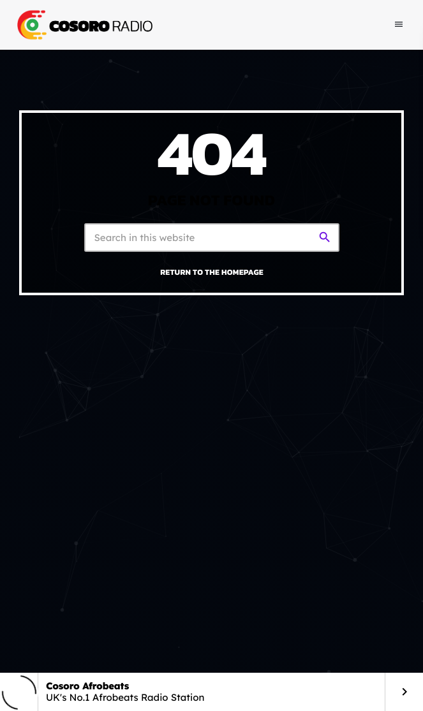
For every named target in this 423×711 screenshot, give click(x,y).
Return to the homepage (211, 272)
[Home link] (83, 25)
